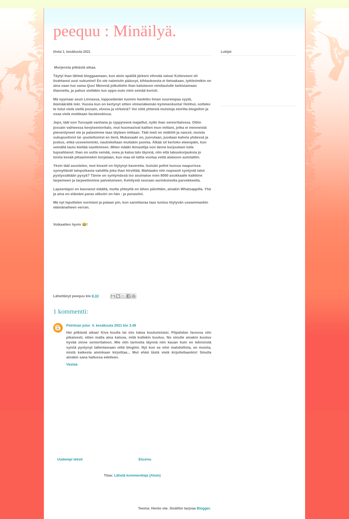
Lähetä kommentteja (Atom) (137, 475)
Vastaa (71, 364)
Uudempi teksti (70, 459)
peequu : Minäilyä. (114, 31)
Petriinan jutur (78, 325)
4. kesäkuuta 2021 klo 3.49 (114, 325)
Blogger (203, 508)
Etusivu (145, 459)
